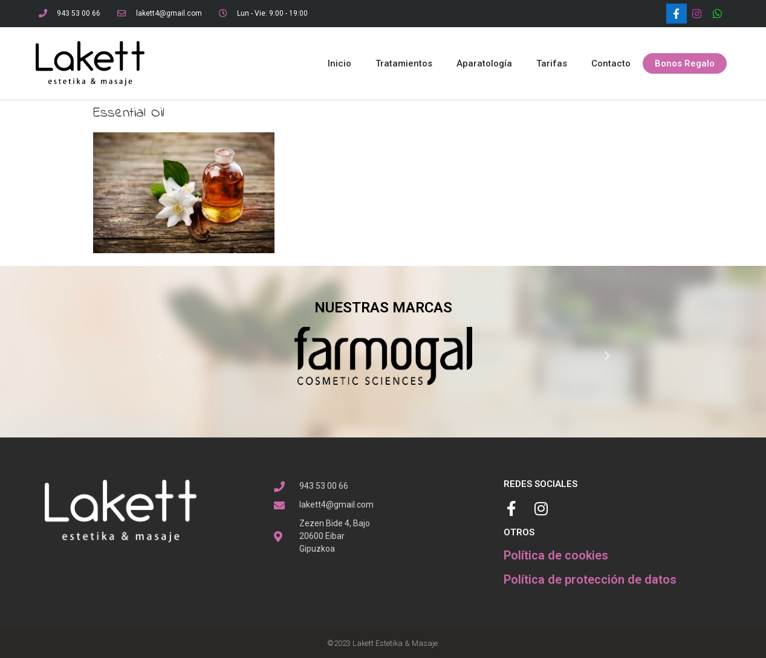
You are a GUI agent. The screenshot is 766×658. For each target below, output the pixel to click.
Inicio (339, 63)
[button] (685, 63)
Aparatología (484, 63)
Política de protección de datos (590, 579)
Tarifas (551, 63)
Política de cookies (556, 555)
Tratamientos (403, 63)
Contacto (611, 63)
